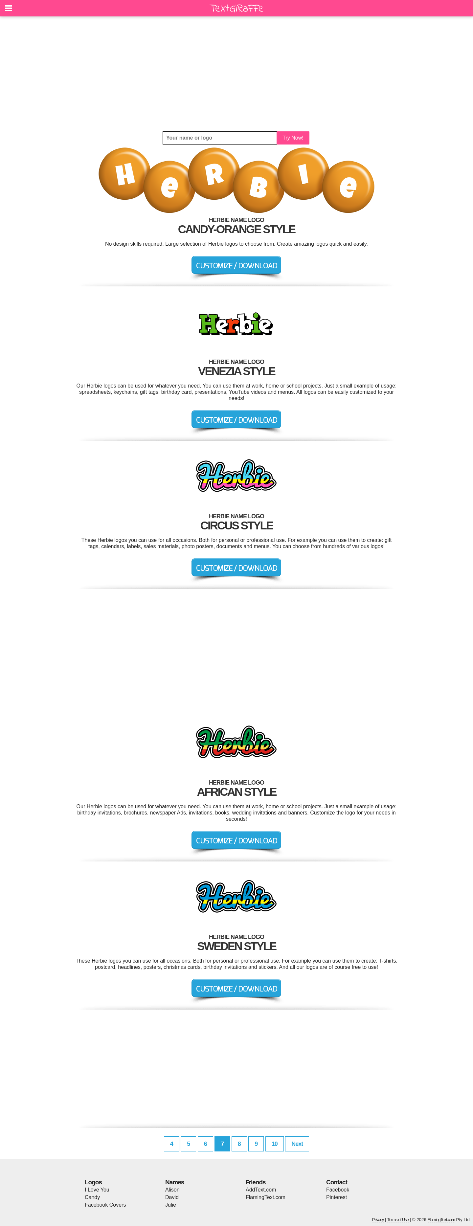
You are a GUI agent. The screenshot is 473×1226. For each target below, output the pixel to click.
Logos (93, 1182)
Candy (92, 1197)
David (172, 1197)
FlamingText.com (265, 1197)
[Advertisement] (236, 74)
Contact (336, 1182)
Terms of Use (398, 1219)
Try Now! (292, 138)
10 (275, 1144)
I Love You (97, 1190)
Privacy (378, 1219)
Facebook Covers (105, 1205)
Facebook (337, 1190)
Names (174, 1182)
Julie (170, 1205)
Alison (172, 1190)
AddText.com (261, 1190)
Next (297, 1144)
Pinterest (336, 1197)
